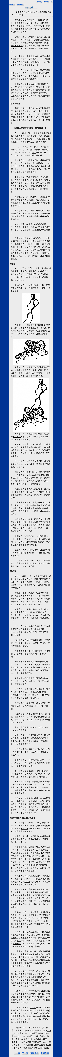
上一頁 (39, 2)
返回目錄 (34, 1053)
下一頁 (46, 2)
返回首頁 (20, 5)
